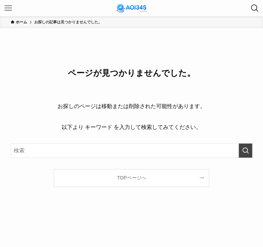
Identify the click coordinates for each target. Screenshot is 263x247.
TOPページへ (131, 177)
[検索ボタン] (255, 8)
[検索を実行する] (245, 150)
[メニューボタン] (8, 8)
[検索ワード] (132, 150)
